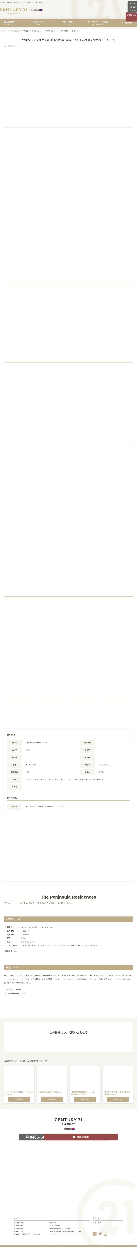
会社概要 (127, 23)
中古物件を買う (68, 23)
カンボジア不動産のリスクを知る (98, 23)
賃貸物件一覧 (19, 1220)
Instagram (105, 1231)
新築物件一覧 (19, 1223)
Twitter (100, 1231)
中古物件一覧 (19, 1226)
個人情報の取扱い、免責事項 (61, 1226)
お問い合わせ (55, 1223)
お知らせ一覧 (19, 1229)
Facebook (95, 1231)
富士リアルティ (98, 1216)
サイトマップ (55, 1232)
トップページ (5, 31)
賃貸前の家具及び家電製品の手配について (65, 1229)
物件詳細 (19, 1097)
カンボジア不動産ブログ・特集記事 (27, 1232)
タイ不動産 (97, 1220)
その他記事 (17, 31)
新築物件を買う (39, 23)
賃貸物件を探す (9, 23)
